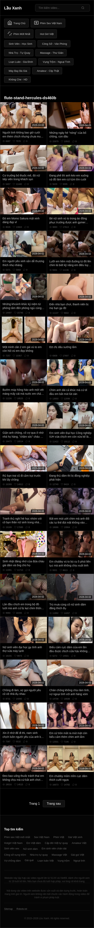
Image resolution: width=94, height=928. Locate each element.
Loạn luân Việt (46, 860)
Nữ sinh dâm (30, 848)
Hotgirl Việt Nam (13, 843)
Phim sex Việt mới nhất (17, 837)
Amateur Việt (79, 843)
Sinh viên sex (11, 848)
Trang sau (54, 803)
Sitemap (8, 909)
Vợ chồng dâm (12, 860)
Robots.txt (21, 909)
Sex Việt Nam (41, 837)
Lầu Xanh (13, 8)
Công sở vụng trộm (15, 854)
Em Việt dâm (33, 843)
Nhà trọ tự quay (39, 854)
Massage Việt (59, 854)
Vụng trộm (63, 860)
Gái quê (29, 860)
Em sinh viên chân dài (54, 848)
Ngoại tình (79, 860)
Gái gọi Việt (77, 854)
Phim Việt (58, 837)
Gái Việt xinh (75, 837)
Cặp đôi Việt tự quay (56, 843)
